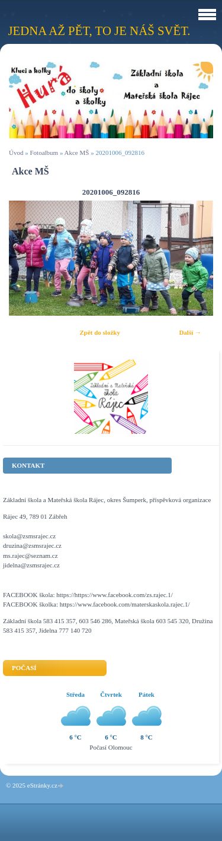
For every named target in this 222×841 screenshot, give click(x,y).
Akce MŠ (77, 152)
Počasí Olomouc (110, 747)
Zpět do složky (99, 332)
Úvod (16, 152)
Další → (190, 332)
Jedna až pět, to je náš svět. (99, 30)
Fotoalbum (44, 152)
